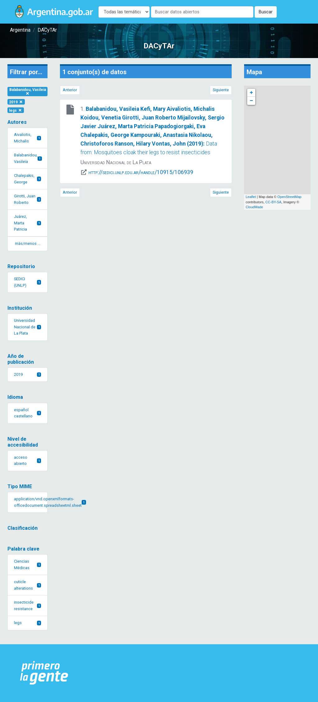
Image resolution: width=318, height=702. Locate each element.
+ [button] (251, 93)
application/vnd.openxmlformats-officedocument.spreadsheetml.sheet (31, 502)
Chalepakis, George (27, 178)
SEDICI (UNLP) (27, 282)
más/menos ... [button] (27, 243)
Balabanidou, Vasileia (27, 91)
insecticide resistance (27, 605)
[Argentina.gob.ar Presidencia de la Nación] (44, 673)
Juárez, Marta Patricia (27, 223)
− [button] (251, 101)
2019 (16, 102)
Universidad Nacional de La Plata (27, 326)
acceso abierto (27, 460)
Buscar (266, 12)
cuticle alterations (27, 584)
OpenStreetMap (289, 197)
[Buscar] (202, 12)
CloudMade (254, 207)
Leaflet (251, 197)
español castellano (27, 412)
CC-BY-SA (274, 202)
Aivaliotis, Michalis (27, 137)
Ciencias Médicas (27, 564)
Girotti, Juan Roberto (27, 199)
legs (15, 110)
